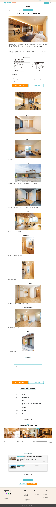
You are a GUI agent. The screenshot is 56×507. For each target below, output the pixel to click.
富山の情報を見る (45, 493)
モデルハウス (37, 10)
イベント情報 (19, 10)
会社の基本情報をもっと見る (28, 419)
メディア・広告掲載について (7, 497)
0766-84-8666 (24, 407)
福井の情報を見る (45, 494)
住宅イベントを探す (26, 493)
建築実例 (28, 10)
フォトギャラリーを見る (27, 499)
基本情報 (9, 10)
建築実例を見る (26, 495)
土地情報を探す (26, 498)
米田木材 (23, 394)
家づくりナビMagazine (36, 494)
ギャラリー (46, 10)
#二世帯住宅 (14, 81)
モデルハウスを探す (26, 494)
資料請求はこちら (20, 85)
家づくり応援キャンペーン (37, 493)
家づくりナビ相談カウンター (46, 497)
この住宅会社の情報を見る (36, 85)
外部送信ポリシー (6, 498)
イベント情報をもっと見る (28, 474)
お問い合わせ (12, 497)
